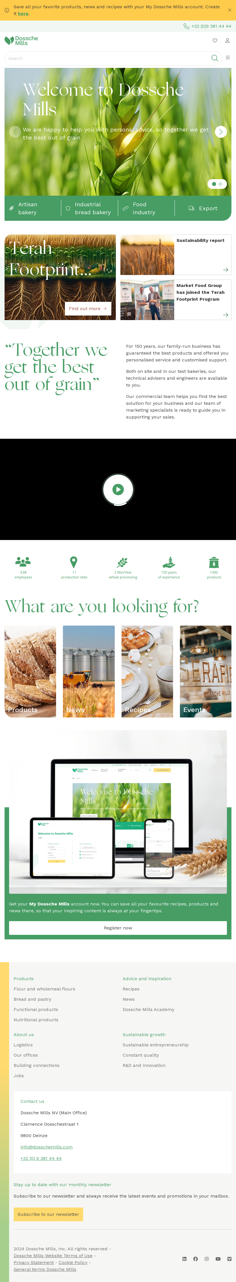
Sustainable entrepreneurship (156, 1045)
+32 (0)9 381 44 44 (207, 26)
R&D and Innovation (144, 1065)
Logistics (23, 1045)
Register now (118, 928)
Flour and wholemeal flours (44, 989)
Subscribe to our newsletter (48, 1214)
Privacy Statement (34, 1262)
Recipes (138, 710)
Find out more (88, 308)
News (75, 710)
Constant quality (141, 1055)
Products (23, 710)
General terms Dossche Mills (45, 1269)
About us (24, 1034)
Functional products (36, 1009)
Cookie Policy (73, 1262)
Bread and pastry (32, 999)
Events (194, 710)
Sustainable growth (144, 1034)
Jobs (19, 1075)
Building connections (36, 1065)
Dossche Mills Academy (148, 1009)
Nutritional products (36, 1019)
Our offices (26, 1055)
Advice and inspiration (147, 978)
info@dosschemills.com (46, 1147)
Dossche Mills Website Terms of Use (53, 1255)
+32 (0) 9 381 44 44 (41, 1158)
